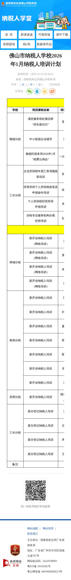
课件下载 (62, 34)
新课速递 (27, 34)
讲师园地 (9, 44)
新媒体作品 (44, 44)
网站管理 (48, 528)
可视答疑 (44, 34)
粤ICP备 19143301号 (39, 566)
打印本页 (54, 84)
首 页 (9, 34)
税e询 (26, 44)
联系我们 (32, 533)
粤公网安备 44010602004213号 (44, 571)
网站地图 (32, 528)
